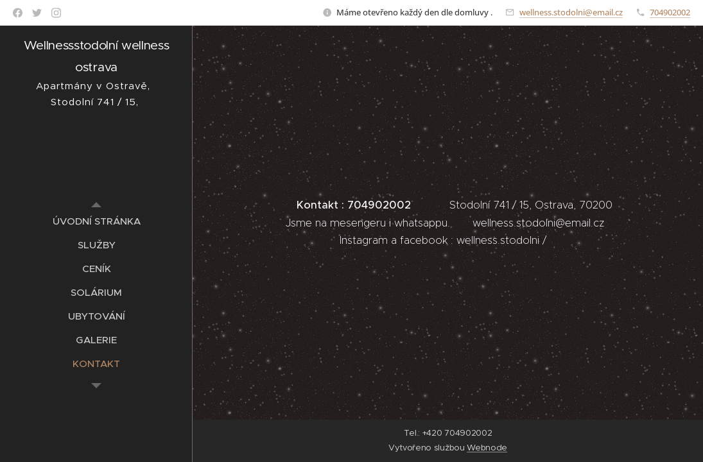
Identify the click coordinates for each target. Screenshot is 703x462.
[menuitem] (96, 221)
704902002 (670, 12)
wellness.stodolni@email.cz (571, 12)
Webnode (487, 447)
